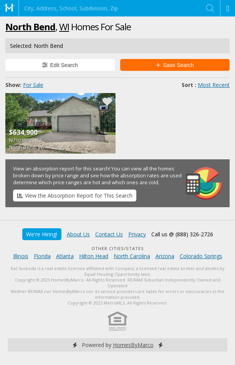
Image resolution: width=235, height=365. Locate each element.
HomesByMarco (133, 345)
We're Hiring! (41, 234)
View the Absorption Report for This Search (74, 195)
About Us (78, 234)
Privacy (137, 234)
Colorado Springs (201, 256)
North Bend (30, 26)
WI (64, 26)
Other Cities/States (117, 248)
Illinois (20, 256)
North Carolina (132, 256)
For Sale (33, 84)
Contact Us (109, 234)
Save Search (175, 65)
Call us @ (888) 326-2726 (182, 234)
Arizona (165, 256)
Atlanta (65, 256)
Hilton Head (93, 256)
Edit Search (60, 65)
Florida (42, 256)
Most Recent (214, 84)
